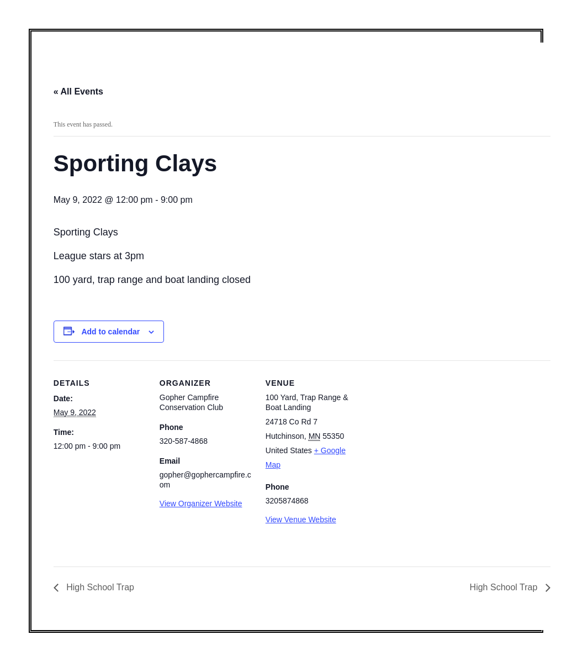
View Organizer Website (201, 503)
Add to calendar (110, 331)
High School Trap (99, 587)
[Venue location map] (430, 436)
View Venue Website (301, 519)
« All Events (78, 91)
